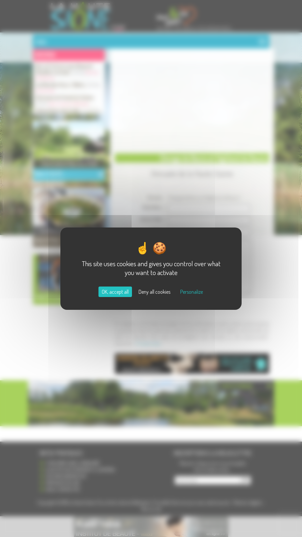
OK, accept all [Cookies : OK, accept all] (115, 291)
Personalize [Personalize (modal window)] (191, 291)
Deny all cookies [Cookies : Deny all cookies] (154, 291)
